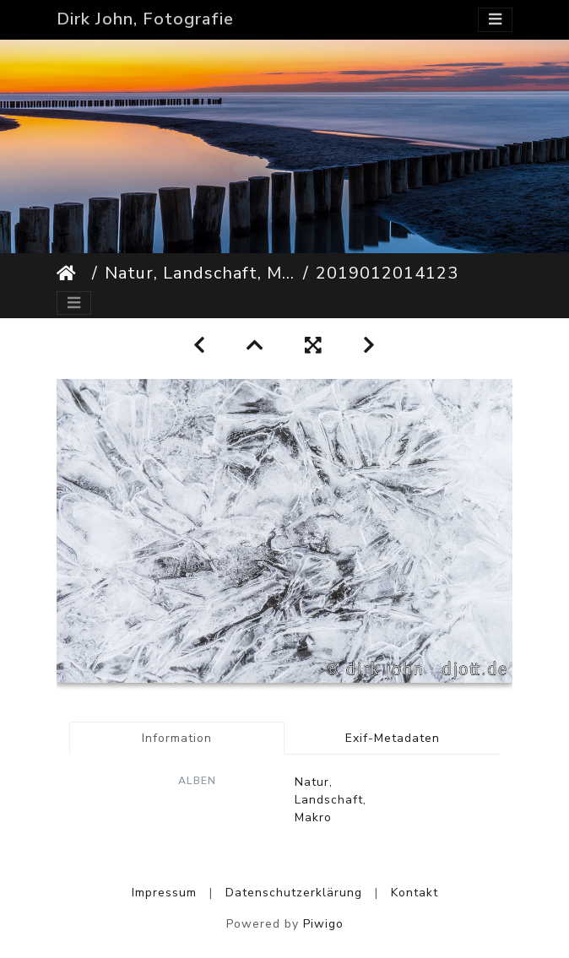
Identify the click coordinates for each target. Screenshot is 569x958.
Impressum (164, 893)
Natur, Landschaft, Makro (200, 273)
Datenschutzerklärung (293, 893)
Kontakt (414, 893)
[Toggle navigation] (495, 20)
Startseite (71, 273)
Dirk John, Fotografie (145, 19)
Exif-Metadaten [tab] (392, 738)
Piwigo (323, 924)
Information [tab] (177, 738)
